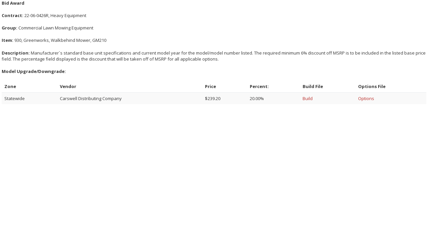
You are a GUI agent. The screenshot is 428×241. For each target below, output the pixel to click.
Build (308, 98)
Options (366, 98)
